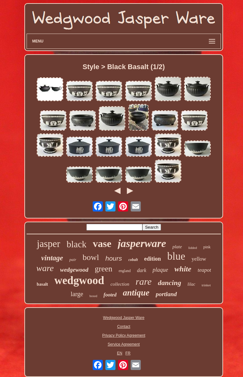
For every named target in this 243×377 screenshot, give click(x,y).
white (182, 269)
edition (152, 259)
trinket (206, 285)
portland (166, 294)
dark (141, 270)
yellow (198, 259)
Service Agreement (124, 344)
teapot (204, 270)
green (103, 268)
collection (119, 284)
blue (176, 256)
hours (113, 258)
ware (45, 268)
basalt (42, 284)
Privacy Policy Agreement (123, 335)
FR (127, 353)
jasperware (142, 243)
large (77, 293)
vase (102, 243)
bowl (91, 257)
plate (177, 246)
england (125, 271)
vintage (52, 258)
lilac (191, 284)
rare (143, 281)
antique (136, 292)
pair (72, 259)
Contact (123, 326)
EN (119, 353)
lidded (192, 248)
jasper (48, 243)
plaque (160, 270)
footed (109, 294)
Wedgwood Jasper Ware (124, 317)
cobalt (133, 259)
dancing (169, 283)
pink (206, 246)
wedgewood (74, 269)
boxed (93, 296)
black (76, 244)
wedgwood (79, 280)
